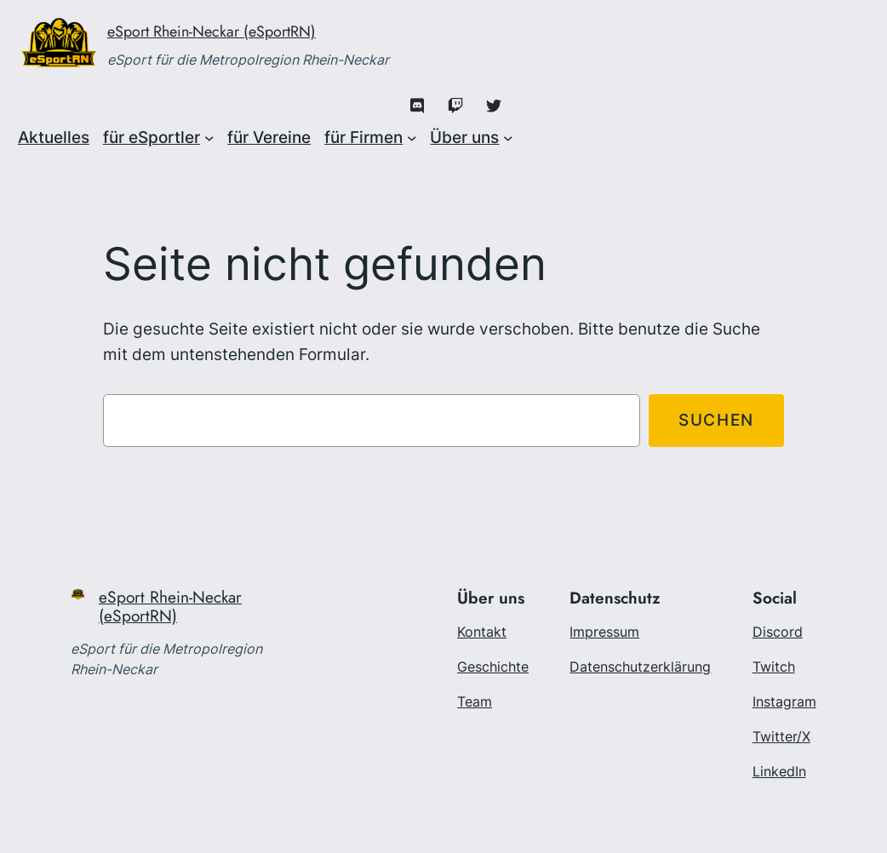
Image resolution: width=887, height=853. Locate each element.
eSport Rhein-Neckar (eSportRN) (211, 31)
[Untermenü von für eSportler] (209, 138)
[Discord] (417, 106)
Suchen (716, 419)
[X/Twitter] (494, 106)
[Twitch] (456, 106)
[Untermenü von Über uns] (508, 138)
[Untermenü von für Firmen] (412, 138)
